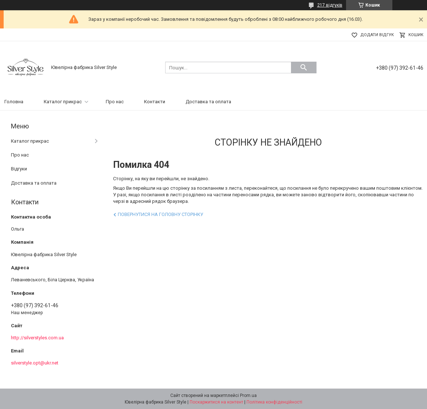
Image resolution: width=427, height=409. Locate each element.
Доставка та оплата (208, 101)
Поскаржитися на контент (216, 402)
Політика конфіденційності (274, 402)
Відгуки (19, 168)
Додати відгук (377, 34)
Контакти (154, 101)
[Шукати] (304, 67)
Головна (13, 101)
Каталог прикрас (63, 101)
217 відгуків (329, 5)
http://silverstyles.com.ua (37, 337)
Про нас (115, 101)
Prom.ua (248, 395)
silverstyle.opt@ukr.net (34, 363)
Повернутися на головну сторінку (160, 214)
